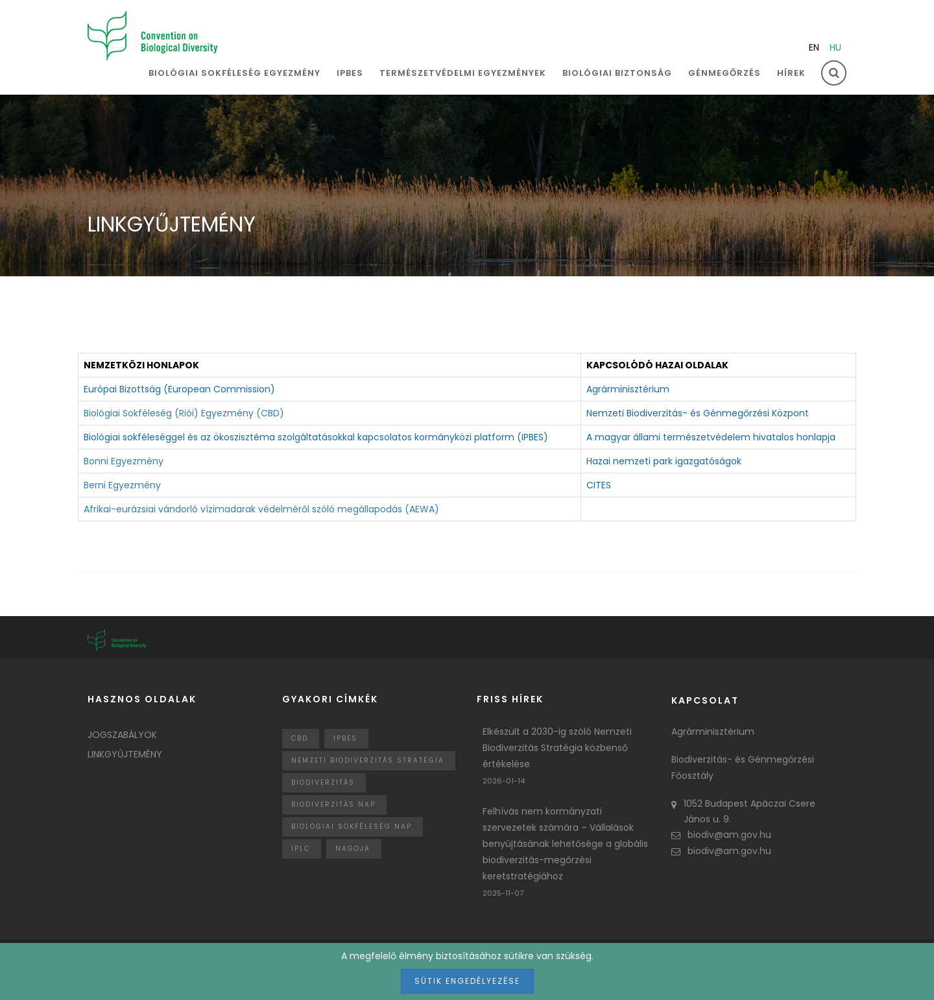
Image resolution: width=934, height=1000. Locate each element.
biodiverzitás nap (333, 804)
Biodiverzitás (323, 782)
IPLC (300, 848)
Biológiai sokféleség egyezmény (234, 73)
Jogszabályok (122, 734)
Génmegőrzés (724, 73)
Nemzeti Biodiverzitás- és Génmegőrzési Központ (697, 413)
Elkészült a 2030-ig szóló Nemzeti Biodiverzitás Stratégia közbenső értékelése (557, 747)
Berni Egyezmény (122, 485)
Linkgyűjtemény (125, 754)
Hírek (791, 73)
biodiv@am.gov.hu (721, 834)
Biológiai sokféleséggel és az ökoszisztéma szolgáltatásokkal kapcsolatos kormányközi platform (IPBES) (316, 437)
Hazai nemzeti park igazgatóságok (663, 461)
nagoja (352, 848)
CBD (299, 738)
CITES (598, 485)
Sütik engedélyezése (467, 980)
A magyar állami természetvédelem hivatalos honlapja (710, 437)
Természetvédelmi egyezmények (462, 73)
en (814, 47)
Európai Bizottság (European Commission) (179, 389)
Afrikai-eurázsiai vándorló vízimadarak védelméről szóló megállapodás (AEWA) (261, 509)
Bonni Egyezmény (123, 461)
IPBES (350, 73)
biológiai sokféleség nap (351, 826)
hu (835, 47)
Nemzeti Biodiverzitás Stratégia (367, 760)
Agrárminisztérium (627, 389)
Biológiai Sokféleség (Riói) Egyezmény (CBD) (184, 413)
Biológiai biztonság (617, 73)
